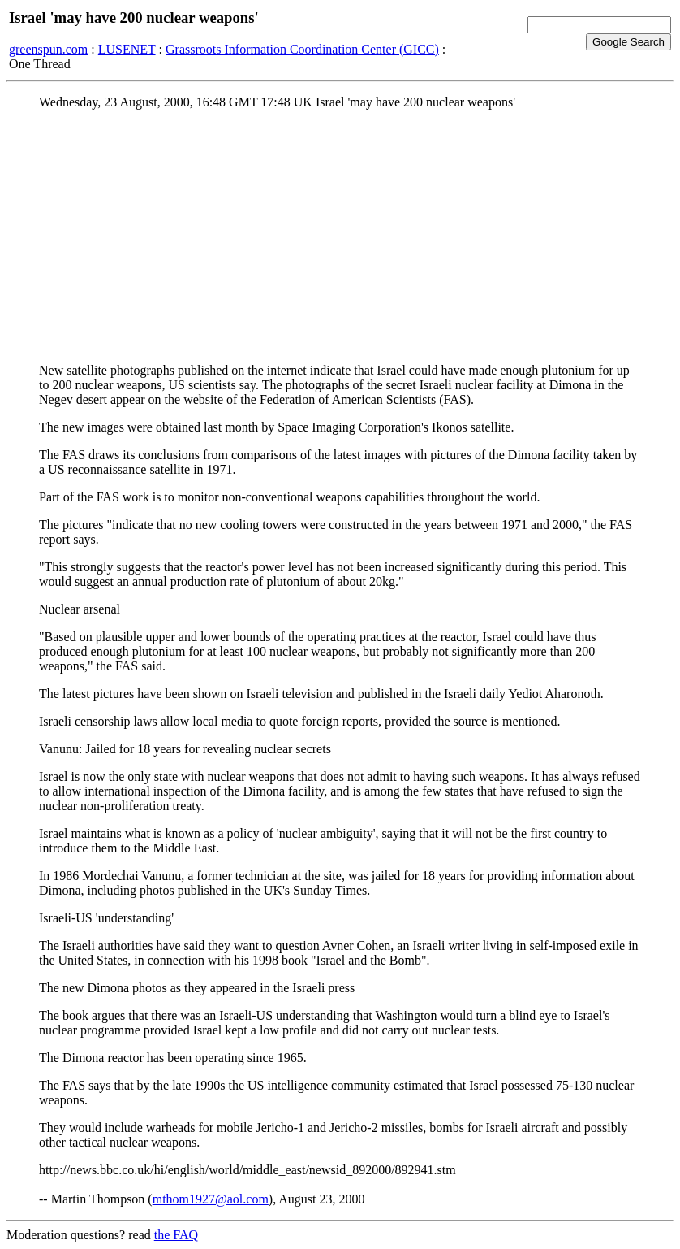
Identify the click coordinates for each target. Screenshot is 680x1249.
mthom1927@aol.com (211, 1199)
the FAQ (176, 1235)
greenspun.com (48, 49)
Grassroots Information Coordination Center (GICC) (302, 49)
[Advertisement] (340, 236)
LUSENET (127, 49)
